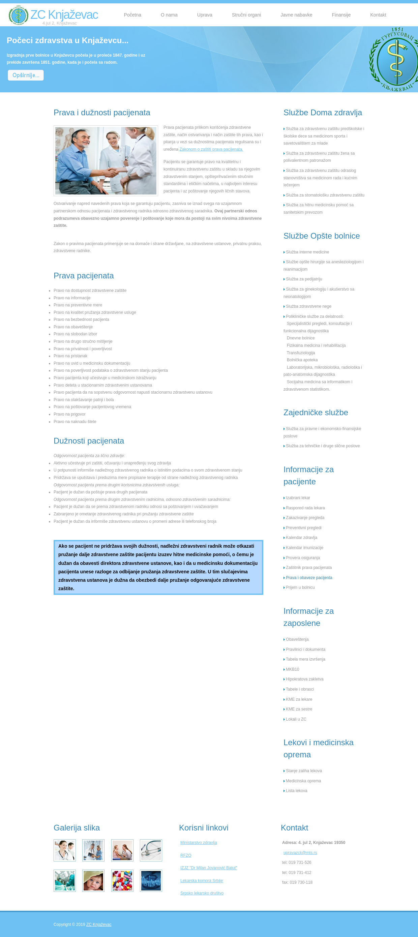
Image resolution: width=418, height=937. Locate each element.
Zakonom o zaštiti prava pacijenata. (211, 149)
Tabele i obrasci (298, 689)
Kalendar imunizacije (303, 547)
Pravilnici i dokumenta (304, 649)
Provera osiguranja (301, 557)
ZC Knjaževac (64, 17)
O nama (169, 15)
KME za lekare (297, 699)
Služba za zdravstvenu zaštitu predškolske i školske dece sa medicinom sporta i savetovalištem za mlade (323, 136)
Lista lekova (295, 790)
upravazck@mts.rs (300, 852)
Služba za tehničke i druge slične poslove (321, 446)
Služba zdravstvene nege (307, 306)
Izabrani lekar (296, 497)
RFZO (185, 855)
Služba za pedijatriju (302, 279)
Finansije (341, 15)
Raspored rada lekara (304, 508)
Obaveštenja (296, 639)
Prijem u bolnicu (299, 587)
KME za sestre (297, 709)
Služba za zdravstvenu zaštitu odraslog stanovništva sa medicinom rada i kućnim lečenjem (320, 177)
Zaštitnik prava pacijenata (307, 567)
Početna (132, 15)
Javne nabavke (296, 15)
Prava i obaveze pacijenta (307, 577)
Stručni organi (246, 15)
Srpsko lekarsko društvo (201, 893)
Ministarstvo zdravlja (198, 842)
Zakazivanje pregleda (303, 517)
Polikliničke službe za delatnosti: (313, 316)
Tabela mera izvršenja (304, 659)
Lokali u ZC (294, 719)
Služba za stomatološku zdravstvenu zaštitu (323, 195)
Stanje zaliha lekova (302, 770)
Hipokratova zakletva (303, 679)
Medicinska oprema (302, 781)
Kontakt (378, 15)
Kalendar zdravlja (300, 537)
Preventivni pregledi (302, 527)
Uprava (204, 15)
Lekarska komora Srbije (201, 880)
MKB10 (291, 669)
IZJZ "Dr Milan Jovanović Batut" (208, 868)
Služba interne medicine (306, 252)
